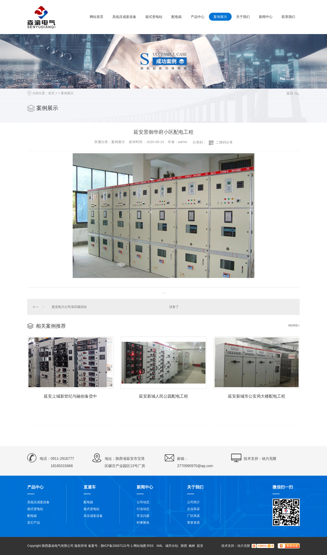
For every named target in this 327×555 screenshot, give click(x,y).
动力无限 (269, 459)
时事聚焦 (143, 522)
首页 (51, 93)
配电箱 (176, 17)
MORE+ (294, 325)
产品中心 (197, 17)
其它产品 (33, 522)
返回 (292, 93)
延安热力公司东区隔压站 (69, 307)
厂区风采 (193, 516)
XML (160, 546)
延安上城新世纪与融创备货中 (70, 396)
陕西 (184, 546)
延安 (200, 546)
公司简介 (193, 502)
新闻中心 (265, 17)
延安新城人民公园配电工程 (163, 396)
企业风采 (193, 509)
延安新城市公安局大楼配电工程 (256, 396)
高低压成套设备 (124, 17)
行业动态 (143, 509)
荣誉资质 (193, 522)
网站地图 (140, 546)
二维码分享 (224, 142)
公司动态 (143, 502)
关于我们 (243, 17)
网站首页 (96, 17)
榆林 (192, 546)
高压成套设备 (93, 516)
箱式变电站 (153, 17)
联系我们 (288, 17)
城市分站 (171, 546)
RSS (150, 546)
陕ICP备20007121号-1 (117, 546)
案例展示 (220, 17)
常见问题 (143, 516)
